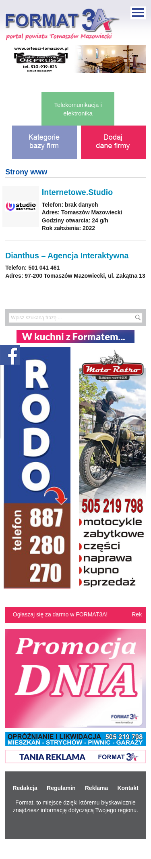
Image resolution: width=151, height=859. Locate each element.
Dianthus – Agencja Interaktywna (66, 255)
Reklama (96, 788)
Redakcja (24, 788)
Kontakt (127, 788)
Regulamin (61, 788)
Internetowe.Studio (77, 192)
